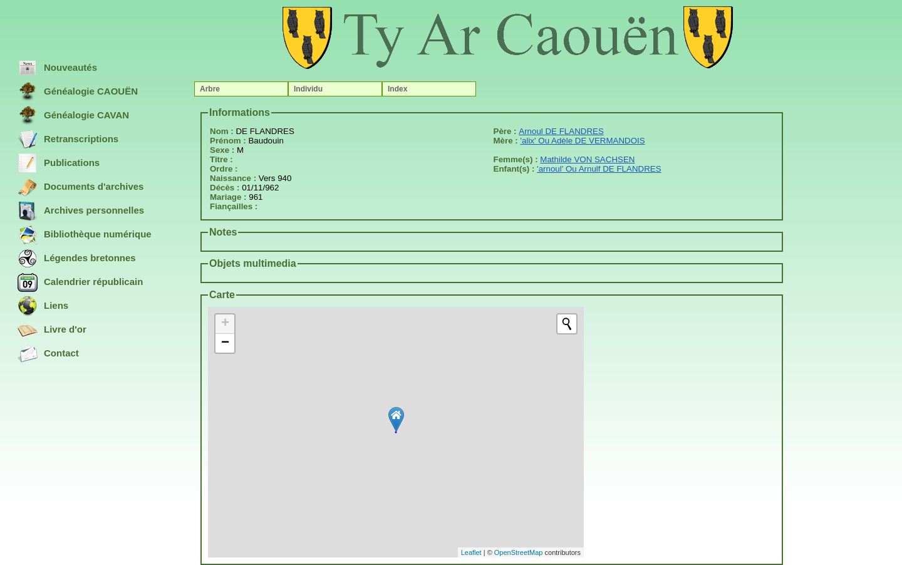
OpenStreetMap (518, 552)
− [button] (225, 343)
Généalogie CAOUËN (78, 92)
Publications (59, 163)
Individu (308, 89)
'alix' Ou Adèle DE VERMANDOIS (582, 140)
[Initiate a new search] (566, 323)
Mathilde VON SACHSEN (587, 159)
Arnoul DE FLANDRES (561, 131)
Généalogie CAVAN (73, 116)
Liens (43, 306)
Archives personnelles (81, 211)
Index (397, 89)
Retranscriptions (68, 140)
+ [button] (225, 323)
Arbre (210, 89)
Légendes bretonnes (77, 259)
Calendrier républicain (80, 282)
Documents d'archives (80, 187)
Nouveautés (57, 68)
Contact (48, 354)
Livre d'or (52, 330)
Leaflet (471, 552)
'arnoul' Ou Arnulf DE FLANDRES (599, 169)
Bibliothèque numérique (85, 235)
